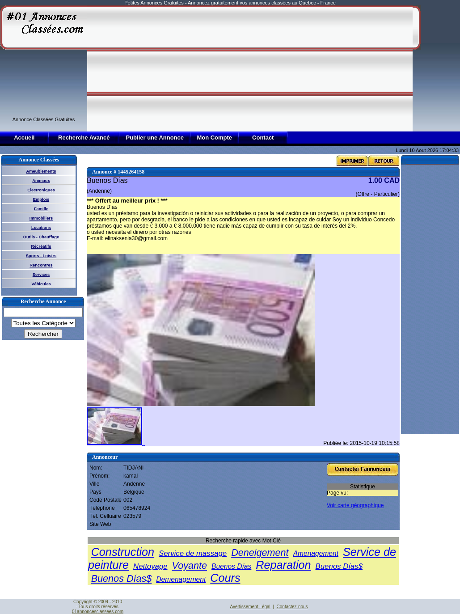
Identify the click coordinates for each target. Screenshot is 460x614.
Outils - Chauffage (41, 237)
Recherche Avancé (84, 137)
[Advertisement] (235, 68)
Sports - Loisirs (41, 256)
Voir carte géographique (355, 505)
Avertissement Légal (250, 606)
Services (41, 274)
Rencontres (41, 265)
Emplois (41, 199)
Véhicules (41, 284)
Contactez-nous (292, 606)
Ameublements (41, 171)
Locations (41, 227)
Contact (263, 137)
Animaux (41, 180)
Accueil (24, 137)
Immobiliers (41, 218)
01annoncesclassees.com (97, 611)
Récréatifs (41, 246)
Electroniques (41, 190)
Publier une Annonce (155, 137)
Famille (41, 209)
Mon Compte (214, 137)
